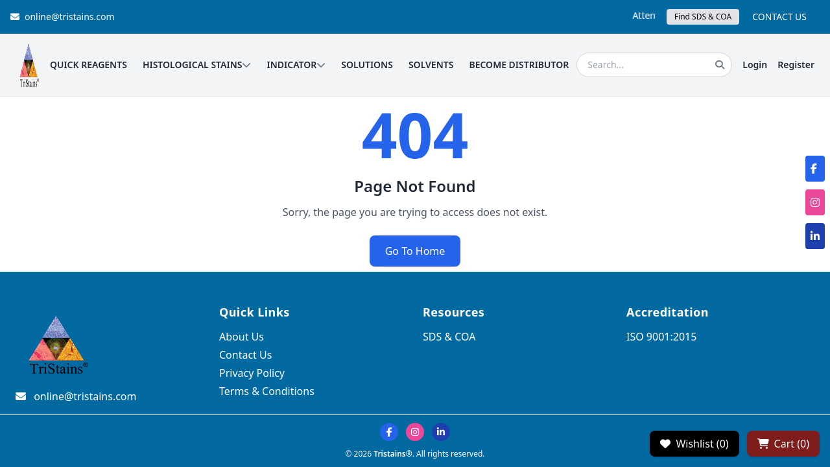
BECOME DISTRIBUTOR (519, 64)
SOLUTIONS (367, 64)
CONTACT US (779, 16)
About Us (241, 336)
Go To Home (415, 251)
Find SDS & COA (702, 16)
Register (795, 64)
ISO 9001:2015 (661, 336)
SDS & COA (449, 336)
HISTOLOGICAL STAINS (197, 64)
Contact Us (245, 355)
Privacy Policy (252, 373)
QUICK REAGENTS (88, 64)
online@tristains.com (62, 16)
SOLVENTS (431, 64)
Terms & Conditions (266, 391)
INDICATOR (296, 64)
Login (754, 64)
